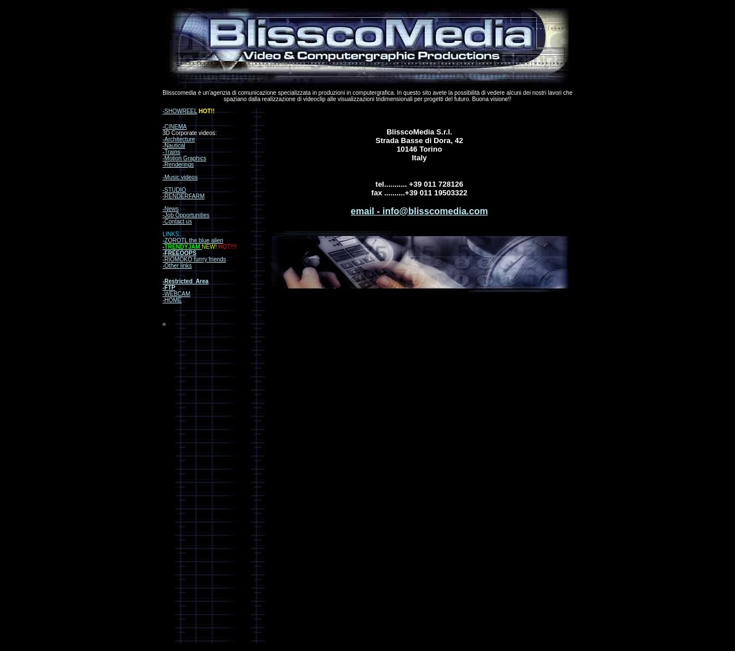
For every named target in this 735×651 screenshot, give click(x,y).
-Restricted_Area (185, 281)
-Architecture (179, 139)
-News (171, 209)
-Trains (171, 152)
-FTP (169, 287)
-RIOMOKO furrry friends (194, 259)
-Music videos (180, 177)
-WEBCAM (176, 294)
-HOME (172, 300)
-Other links (177, 266)
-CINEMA (175, 127)
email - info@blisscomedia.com (419, 211)
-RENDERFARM (183, 196)
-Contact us (177, 221)
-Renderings (178, 164)
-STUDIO (174, 190)
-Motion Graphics (184, 158)
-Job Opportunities (186, 215)
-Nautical (174, 145)
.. (164, 322)
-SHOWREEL (180, 111)
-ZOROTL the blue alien (193, 240)
